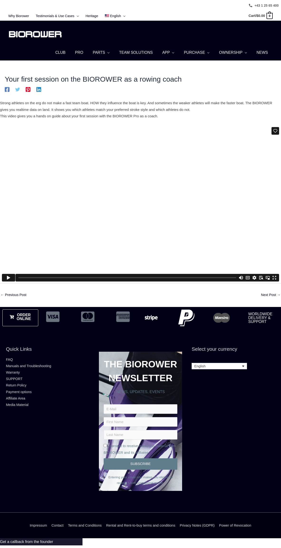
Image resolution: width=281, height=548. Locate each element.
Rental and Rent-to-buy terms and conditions (140, 528)
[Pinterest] (28, 90)
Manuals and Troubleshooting (29, 367)
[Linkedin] (38, 90)
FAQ (9, 361)
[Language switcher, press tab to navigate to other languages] (219, 367)
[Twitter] (17, 90)
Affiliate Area (16, 400)
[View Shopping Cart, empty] (260, 16)
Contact (55, 528)
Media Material (17, 407)
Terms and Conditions (83, 528)
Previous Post (13, 296)
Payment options (19, 394)
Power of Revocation (237, 528)
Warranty (13, 374)
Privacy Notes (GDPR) (198, 528)
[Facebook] (7, 90)
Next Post (271, 296)
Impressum (36, 528)
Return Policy (16, 387)
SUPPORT (14, 381)
